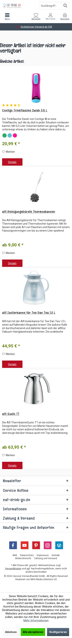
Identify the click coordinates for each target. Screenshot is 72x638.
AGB (14, 555)
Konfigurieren (58, 632)
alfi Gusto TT (10, 414)
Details (12, 162)
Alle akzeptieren (33, 632)
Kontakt (56, 555)
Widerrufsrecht (23, 558)
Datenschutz (27, 555)
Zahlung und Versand (45, 558)
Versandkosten (13, 568)
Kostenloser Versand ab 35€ (36, 26)
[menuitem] (7, 16)
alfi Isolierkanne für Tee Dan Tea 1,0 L (28, 313)
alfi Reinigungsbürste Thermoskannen (28, 212)
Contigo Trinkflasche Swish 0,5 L (24, 110)
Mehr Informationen (36, 620)
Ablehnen (11, 632)
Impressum (43, 555)
